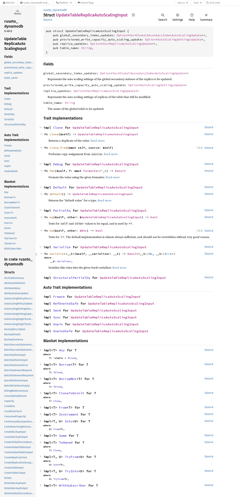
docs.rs (181, 2)
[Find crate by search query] (224, 2)
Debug (58, 164)
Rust (196, 2)
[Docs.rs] (8, 2)
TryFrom (71, 457)
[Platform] (64, 2)
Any (62, 350)
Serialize (62, 247)
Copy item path (133, 15)
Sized (72, 358)
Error (169, 253)
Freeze (59, 297)
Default (60, 187)
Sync (57, 317)
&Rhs (83, 230)
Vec (131, 35)
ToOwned (66, 442)
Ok (150, 253)
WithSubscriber (72, 485)
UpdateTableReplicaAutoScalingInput (106, 128)
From (63, 407)
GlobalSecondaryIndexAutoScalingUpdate (169, 35)
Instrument (68, 414)
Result (120, 171)
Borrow (65, 364)
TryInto (71, 471)
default (56, 194)
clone (54, 134)
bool (154, 217)
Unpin (58, 324)
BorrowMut (67, 379)
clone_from (58, 147)
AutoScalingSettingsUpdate (179, 39)
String (86, 48)
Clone (58, 128)
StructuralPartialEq (71, 278)
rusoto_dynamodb (55, 10)
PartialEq (62, 210)
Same (63, 436)
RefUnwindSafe (65, 303)
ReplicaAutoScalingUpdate (131, 43)
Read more (98, 141)
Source (47, 19)
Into (69, 421)
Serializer (64, 261)
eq (51, 217)
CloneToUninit (71, 393)
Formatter (91, 171)
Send (57, 310)
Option (122, 35)
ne (51, 230)
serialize (58, 253)
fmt (52, 171)
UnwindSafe (63, 331)
